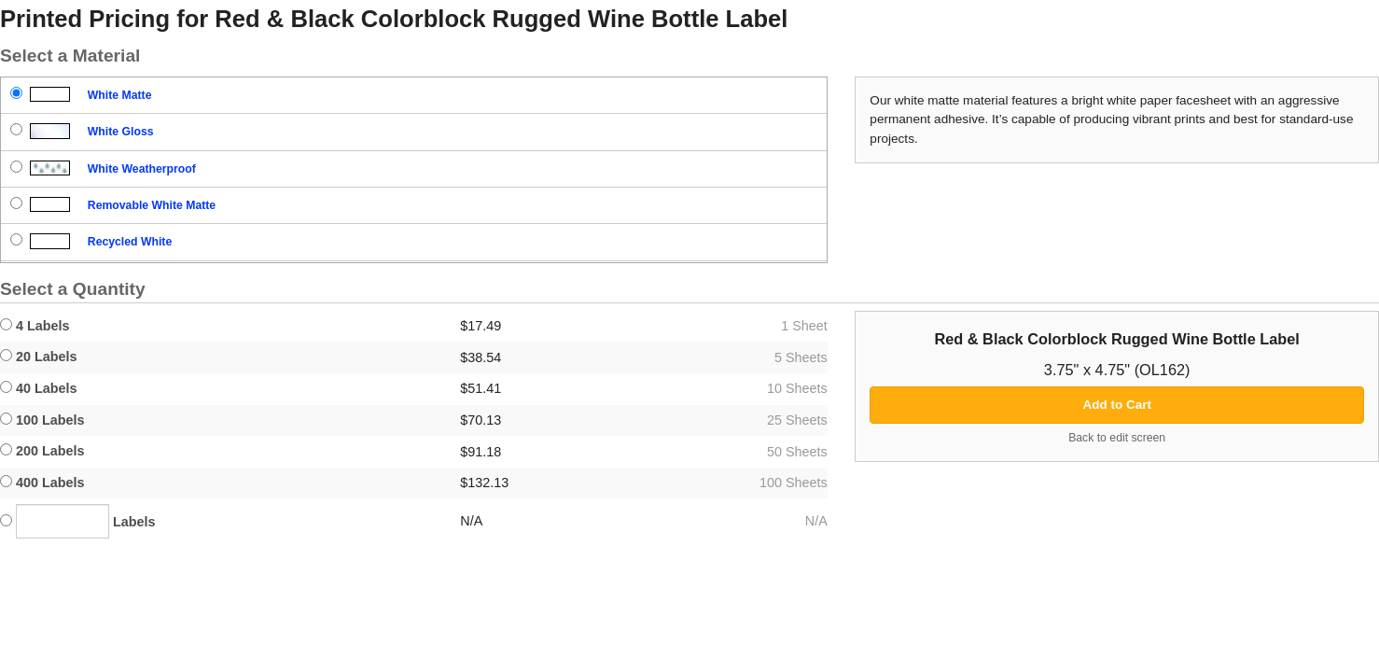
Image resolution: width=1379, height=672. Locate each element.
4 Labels (35, 325)
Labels (78, 521)
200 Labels (42, 450)
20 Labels (38, 356)
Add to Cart (1116, 405)
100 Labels (42, 420)
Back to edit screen (1116, 437)
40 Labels (38, 388)
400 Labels (42, 482)
